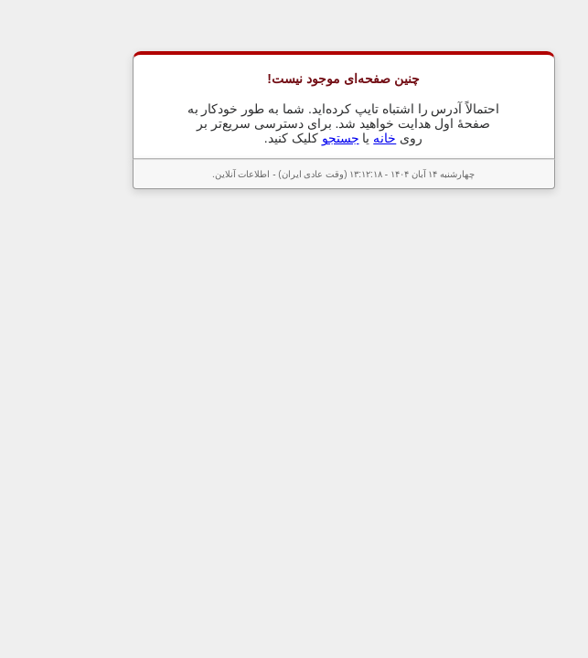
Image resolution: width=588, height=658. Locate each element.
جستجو (291, 138)
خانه (335, 138)
